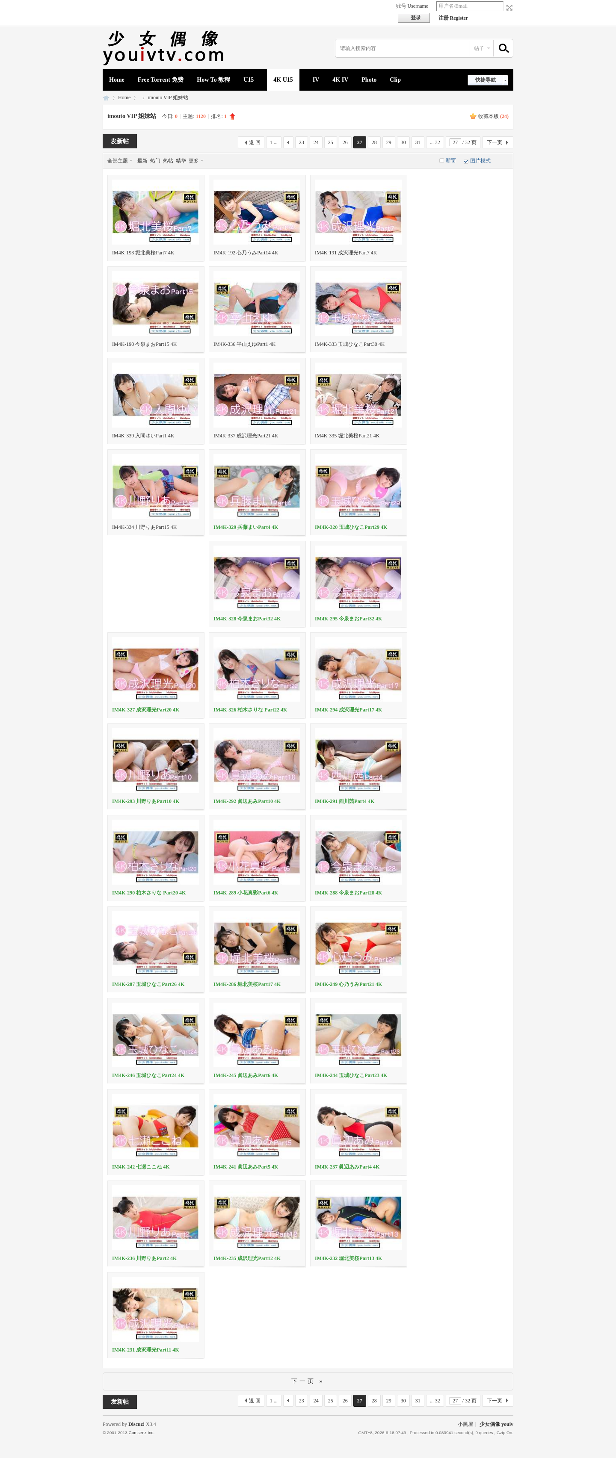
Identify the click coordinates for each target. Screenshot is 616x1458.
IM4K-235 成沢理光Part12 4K (247, 1258)
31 (418, 142)
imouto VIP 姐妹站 (168, 97)
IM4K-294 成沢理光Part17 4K (348, 710)
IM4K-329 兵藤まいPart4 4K (245, 527)
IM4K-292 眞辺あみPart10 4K (247, 801)
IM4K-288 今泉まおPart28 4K (348, 893)
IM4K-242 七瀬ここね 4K (141, 1167)
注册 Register (453, 18)
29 (388, 142)
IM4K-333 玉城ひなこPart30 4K (350, 344)
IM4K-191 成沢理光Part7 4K (346, 253)
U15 (248, 80)
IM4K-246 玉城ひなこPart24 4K (148, 1075)
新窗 (451, 160)
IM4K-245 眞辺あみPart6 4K (245, 1075)
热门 (155, 161)
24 (316, 142)
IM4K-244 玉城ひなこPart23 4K (351, 1075)
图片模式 (480, 161)
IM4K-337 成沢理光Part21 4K (245, 436)
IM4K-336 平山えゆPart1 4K (244, 344)
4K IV (340, 80)
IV (316, 80)
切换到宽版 (508, 8)
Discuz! (136, 1424)
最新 (142, 161)
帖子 (479, 48)
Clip (395, 80)
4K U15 (283, 80)
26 (345, 142)
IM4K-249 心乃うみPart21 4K (348, 984)
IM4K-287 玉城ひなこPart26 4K (148, 984)
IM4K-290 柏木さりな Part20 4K (149, 893)
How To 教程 (213, 80)
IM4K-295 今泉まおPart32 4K (348, 619)
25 (330, 142)
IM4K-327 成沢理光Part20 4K (145, 710)
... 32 (435, 142)
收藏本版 (493, 116)
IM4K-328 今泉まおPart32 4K (247, 619)
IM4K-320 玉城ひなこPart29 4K (351, 527)
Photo (368, 80)
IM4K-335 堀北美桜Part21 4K (347, 436)
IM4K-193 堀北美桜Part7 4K (143, 253)
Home (116, 80)
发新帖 (120, 141)
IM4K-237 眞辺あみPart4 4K (347, 1167)
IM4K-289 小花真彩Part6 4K (245, 893)
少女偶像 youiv (106, 97)
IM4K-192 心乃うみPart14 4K (245, 253)
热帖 (168, 161)
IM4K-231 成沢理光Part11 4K (145, 1350)
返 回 (255, 142)
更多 (194, 161)
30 (403, 142)
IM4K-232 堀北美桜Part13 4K (348, 1258)
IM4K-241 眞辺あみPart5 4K (245, 1167)
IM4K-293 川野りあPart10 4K (145, 801)
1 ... (274, 142)
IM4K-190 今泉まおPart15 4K (144, 344)
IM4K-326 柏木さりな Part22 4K (250, 710)
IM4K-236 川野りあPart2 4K (144, 1258)
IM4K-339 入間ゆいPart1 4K (143, 436)
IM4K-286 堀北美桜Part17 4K (247, 984)
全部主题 (117, 161)
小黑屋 (465, 1424)
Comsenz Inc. (141, 1432)
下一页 (494, 142)
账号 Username (412, 6)
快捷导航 (485, 80)
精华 (181, 161)
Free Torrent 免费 (161, 80)
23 (301, 142)
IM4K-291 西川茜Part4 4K (344, 801)
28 (374, 142)
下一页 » (308, 1381)
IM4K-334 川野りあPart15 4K (144, 527)
